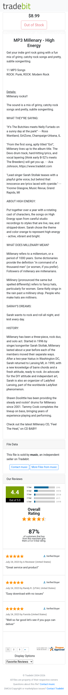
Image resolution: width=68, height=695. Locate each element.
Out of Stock (34, 25)
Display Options (25, 656)
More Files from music (44, 467)
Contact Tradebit (55, 688)
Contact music (19, 467)
